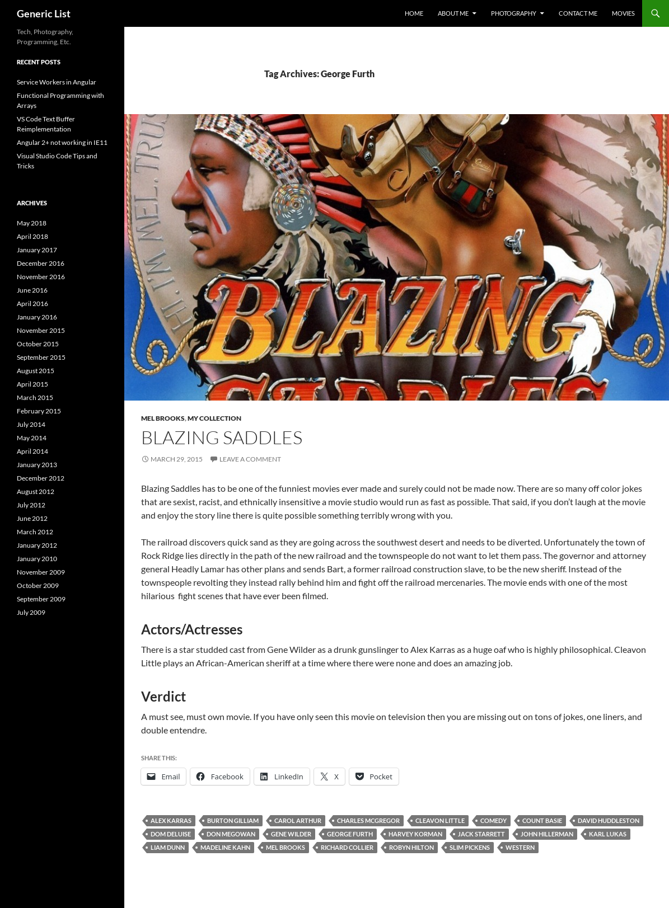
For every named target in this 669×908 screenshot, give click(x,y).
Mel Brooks (163, 418)
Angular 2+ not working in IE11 (62, 142)
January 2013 (37, 464)
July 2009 (31, 612)
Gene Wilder (291, 834)
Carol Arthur (297, 820)
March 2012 (35, 532)
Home (414, 13)
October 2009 (38, 585)
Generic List (44, 13)
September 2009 (41, 599)
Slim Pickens (470, 847)
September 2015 (41, 357)
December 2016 (40, 263)
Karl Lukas (607, 834)
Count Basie (542, 820)
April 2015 (32, 384)
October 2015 (38, 344)
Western (520, 847)
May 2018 (31, 223)
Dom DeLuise (171, 834)
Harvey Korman (415, 834)
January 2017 (37, 250)
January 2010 (37, 558)
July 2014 (31, 424)
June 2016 (32, 290)
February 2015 (39, 411)
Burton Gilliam (233, 820)
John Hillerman (547, 834)
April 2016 (32, 303)
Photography (513, 13)
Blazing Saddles (221, 437)
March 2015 (35, 397)
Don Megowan (231, 834)
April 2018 (32, 236)
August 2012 (35, 491)
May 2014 (31, 438)
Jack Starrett (481, 834)
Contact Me (578, 13)
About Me (453, 13)
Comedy (493, 820)
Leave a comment (250, 459)
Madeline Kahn (225, 847)
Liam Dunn (168, 847)
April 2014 (32, 451)
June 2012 (32, 518)
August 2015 (35, 370)
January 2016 (37, 317)
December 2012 (40, 478)
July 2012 (31, 505)
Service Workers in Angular (56, 82)
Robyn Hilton (411, 847)
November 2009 (41, 572)
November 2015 (41, 330)
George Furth (350, 834)
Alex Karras (171, 820)
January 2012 (37, 545)
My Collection (214, 418)
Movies (623, 13)
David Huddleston (608, 820)
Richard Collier (347, 847)
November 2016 (41, 276)
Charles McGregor (368, 820)
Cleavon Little (440, 820)
